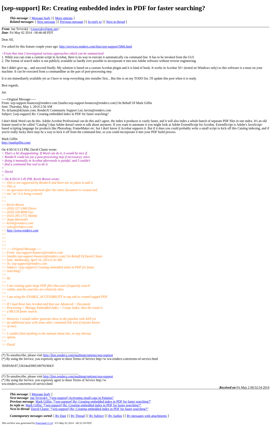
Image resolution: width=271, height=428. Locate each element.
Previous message (71, 22)
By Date (60, 416)
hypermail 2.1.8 (44, 423)
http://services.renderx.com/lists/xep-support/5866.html (95, 46)
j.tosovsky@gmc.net (44, 29)
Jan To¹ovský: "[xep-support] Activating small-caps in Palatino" (72, 398)
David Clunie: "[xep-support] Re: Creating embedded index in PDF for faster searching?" (89, 409)
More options (64, 18)
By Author (115, 416)
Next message (46, 22)
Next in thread (115, 22)
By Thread (78, 416)
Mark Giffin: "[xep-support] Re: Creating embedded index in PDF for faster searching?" (93, 401)
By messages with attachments (147, 416)
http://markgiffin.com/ (16, 142)
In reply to (95, 22)
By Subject (96, 416)
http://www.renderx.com (22, 230)
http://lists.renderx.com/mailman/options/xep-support (78, 355)
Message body (41, 18)
